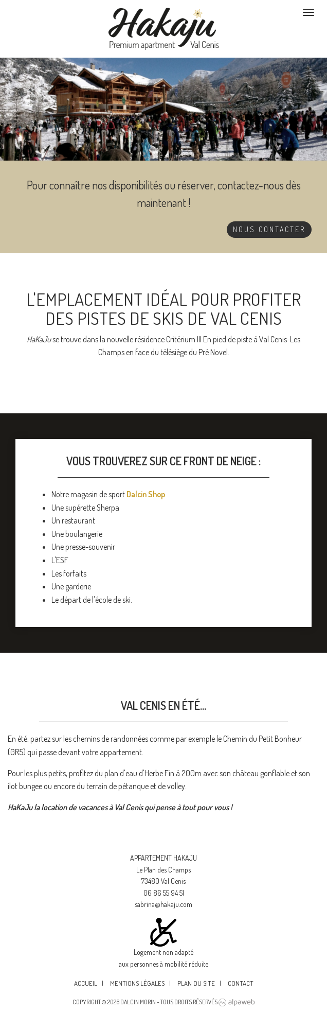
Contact (240, 983)
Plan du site (196, 983)
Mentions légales (137, 983)
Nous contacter (269, 229)
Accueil (85, 983)
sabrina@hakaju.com (163, 904)
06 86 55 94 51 (163, 892)
